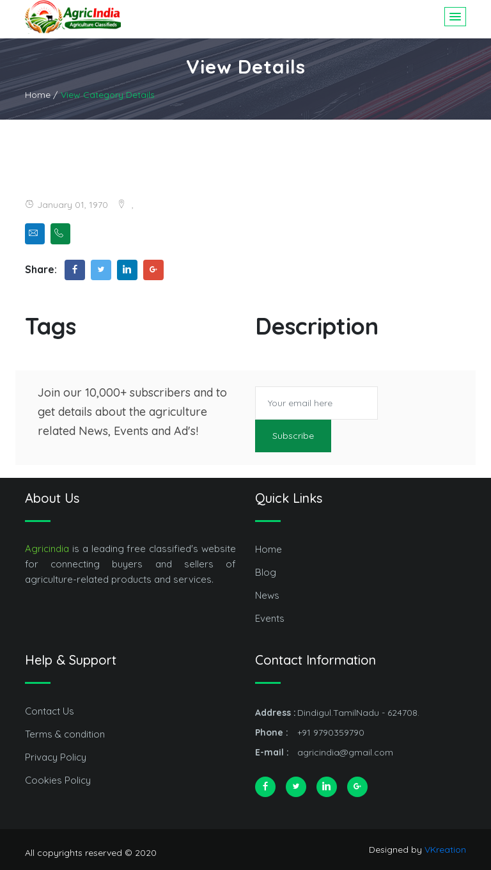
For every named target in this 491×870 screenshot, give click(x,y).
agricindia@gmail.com (345, 752)
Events (269, 618)
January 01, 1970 (66, 204)
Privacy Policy (55, 757)
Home (268, 549)
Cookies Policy (58, 780)
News (267, 595)
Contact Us (49, 711)
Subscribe (293, 435)
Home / (41, 94)
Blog (265, 572)
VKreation (445, 849)
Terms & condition (65, 734)
